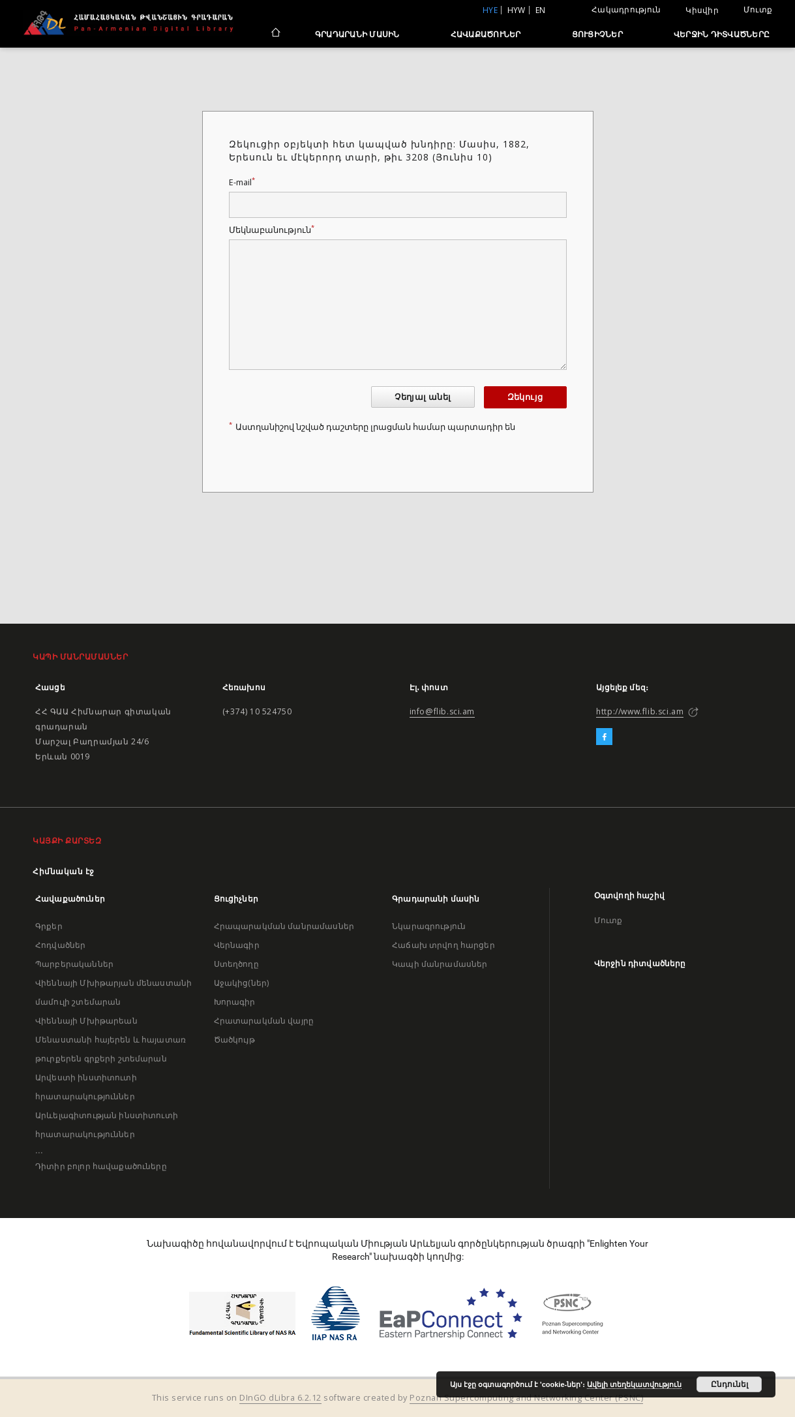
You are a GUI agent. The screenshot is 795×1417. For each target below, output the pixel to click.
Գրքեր (49, 926)
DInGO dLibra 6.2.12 (280, 1397)
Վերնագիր (237, 945)
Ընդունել (729, 1384)
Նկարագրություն (429, 926)
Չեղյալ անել (423, 397)
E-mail (242, 182)
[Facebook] (604, 737)
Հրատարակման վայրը (264, 1020)
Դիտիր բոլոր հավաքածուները (101, 1166)
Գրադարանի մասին (357, 34)
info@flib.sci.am (442, 711)
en (540, 10)
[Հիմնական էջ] (275, 34)
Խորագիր (235, 1001)
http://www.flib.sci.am (639, 711)
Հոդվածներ (60, 945)
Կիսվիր (702, 10)
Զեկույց (525, 397)
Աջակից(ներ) (241, 982)
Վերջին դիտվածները (722, 34)
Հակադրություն (626, 9)
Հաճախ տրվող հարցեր (443, 945)
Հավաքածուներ (486, 34)
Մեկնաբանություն (271, 230)
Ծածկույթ (234, 1039)
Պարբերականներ (74, 963)
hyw (516, 10)
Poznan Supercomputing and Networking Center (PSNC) (526, 1397)
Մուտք (757, 9)
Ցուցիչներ (597, 34)
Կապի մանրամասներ (439, 963)
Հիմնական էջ (64, 871)
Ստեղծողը (236, 963)
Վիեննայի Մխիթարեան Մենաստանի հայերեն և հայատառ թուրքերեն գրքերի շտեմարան (110, 1039)
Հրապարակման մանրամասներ (284, 926)
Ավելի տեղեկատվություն (634, 1384)
